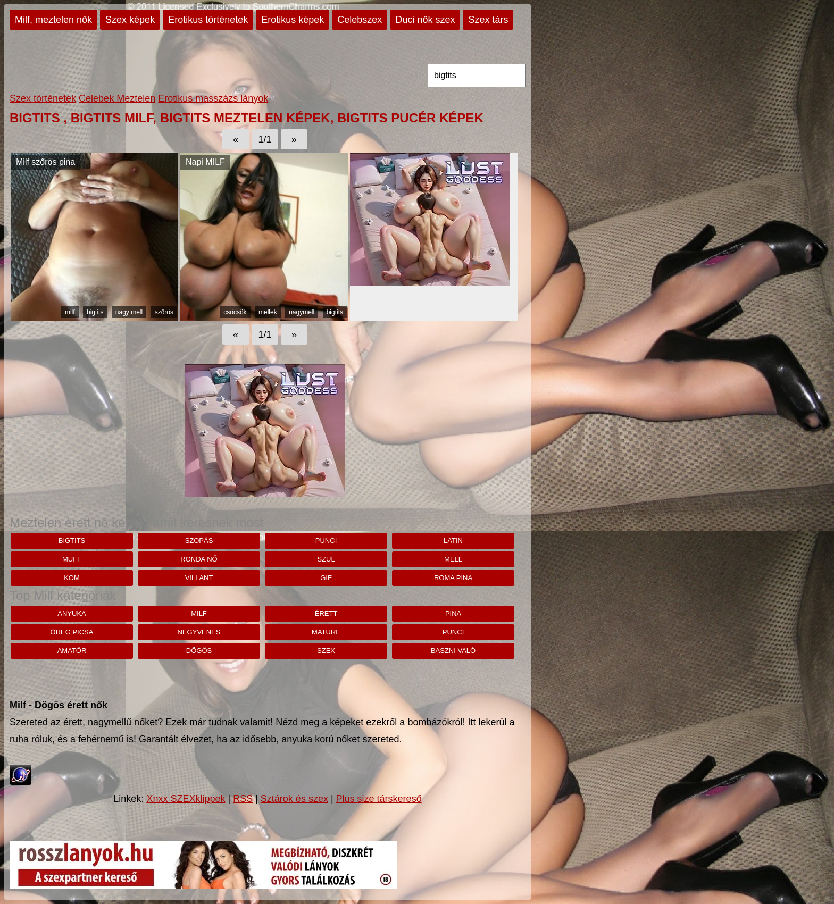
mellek (267, 312)
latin (453, 541)
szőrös (164, 312)
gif (326, 578)
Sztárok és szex (294, 798)
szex (326, 651)
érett (326, 613)
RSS (243, 798)
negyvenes (199, 632)
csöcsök (234, 312)
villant (199, 578)
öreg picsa (72, 632)
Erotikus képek (292, 19)
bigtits (95, 312)
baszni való (453, 651)
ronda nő (198, 559)
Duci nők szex (425, 19)
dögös (199, 651)
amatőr (72, 651)
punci (326, 541)
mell (453, 559)
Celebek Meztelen (117, 98)
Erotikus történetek (208, 19)
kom (72, 578)
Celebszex (359, 19)
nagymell (301, 312)
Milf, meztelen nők (53, 19)
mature (326, 632)
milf (70, 312)
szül (326, 559)
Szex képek (130, 19)
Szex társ (488, 19)
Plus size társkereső (379, 798)
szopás (199, 541)
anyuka (71, 613)
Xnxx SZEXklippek (185, 798)
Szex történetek (43, 98)
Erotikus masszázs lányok (213, 98)
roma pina (453, 578)
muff (71, 559)
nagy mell (129, 312)
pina (453, 613)
